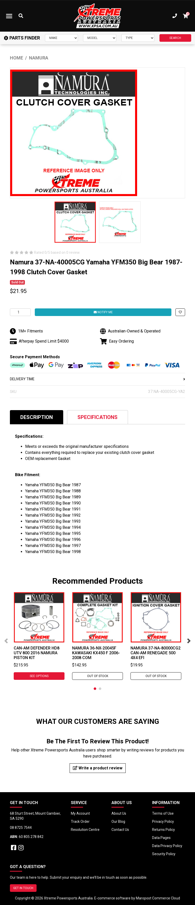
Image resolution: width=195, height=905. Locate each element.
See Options (39, 676)
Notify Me (103, 312)
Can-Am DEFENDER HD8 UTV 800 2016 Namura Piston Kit (36, 653)
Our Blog (118, 821)
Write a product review (97, 768)
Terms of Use (163, 813)
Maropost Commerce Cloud (158, 898)
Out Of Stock (97, 676)
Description (36, 417)
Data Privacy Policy (167, 846)
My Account (80, 813)
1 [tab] (95, 688)
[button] (180, 312)
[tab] (36, 417)
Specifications (97, 417)
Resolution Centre (85, 830)
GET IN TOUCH (23, 888)
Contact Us (120, 830)
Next (189, 641)
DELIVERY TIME (97, 379)
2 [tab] (100, 688)
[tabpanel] (39, 636)
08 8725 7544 (21, 828)
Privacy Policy (163, 821)
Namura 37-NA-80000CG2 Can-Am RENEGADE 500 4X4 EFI (156, 653)
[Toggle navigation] (9, 16)
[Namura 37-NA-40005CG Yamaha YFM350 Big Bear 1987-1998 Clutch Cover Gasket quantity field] (20, 312)
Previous (6, 641)
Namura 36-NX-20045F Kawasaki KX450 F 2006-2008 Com (96, 653)
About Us (118, 813)
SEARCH (175, 38)
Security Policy (163, 854)
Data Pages (161, 838)
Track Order (80, 821)
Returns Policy (163, 830)
